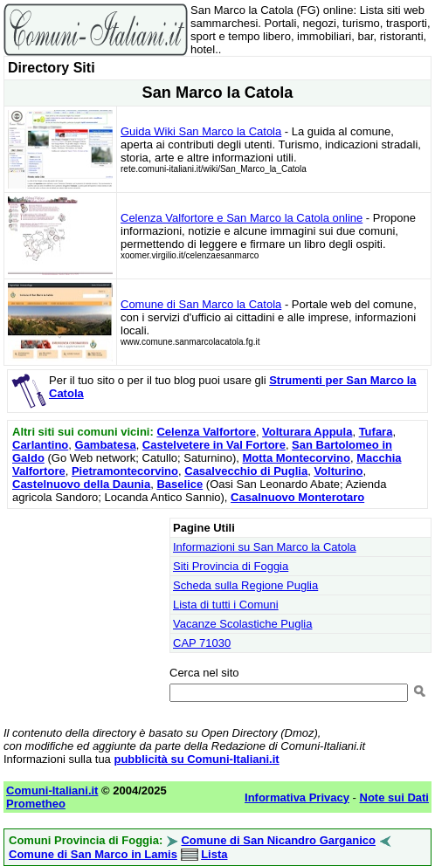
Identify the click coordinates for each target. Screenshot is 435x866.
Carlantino (40, 444)
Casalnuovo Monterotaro (297, 497)
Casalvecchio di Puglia (245, 471)
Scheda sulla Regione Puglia (245, 585)
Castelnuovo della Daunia (81, 484)
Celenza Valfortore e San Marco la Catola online (241, 217)
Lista (214, 854)
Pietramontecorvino (125, 471)
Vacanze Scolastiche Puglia (242, 623)
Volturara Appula (307, 431)
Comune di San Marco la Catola (201, 304)
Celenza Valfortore (205, 431)
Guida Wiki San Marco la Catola (201, 131)
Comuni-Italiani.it (52, 790)
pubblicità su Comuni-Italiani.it (196, 759)
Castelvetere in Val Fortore (214, 444)
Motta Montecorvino (296, 457)
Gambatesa (105, 444)
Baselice (179, 484)
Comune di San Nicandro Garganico (278, 840)
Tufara (376, 431)
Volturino (338, 471)
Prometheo (36, 803)
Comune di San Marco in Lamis (93, 854)
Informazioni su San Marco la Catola (264, 546)
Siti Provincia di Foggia (230, 566)
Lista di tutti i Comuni (226, 604)
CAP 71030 (202, 643)
